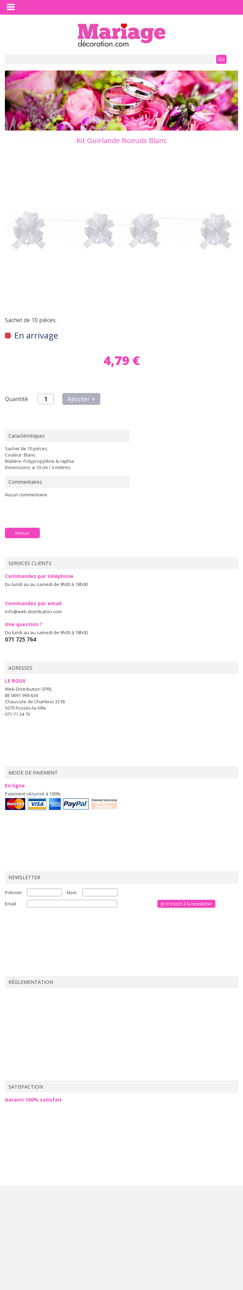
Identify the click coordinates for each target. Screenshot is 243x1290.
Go (221, 58)
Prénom (13, 892)
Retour (22, 533)
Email (10, 903)
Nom (72, 892)
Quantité (16, 399)
